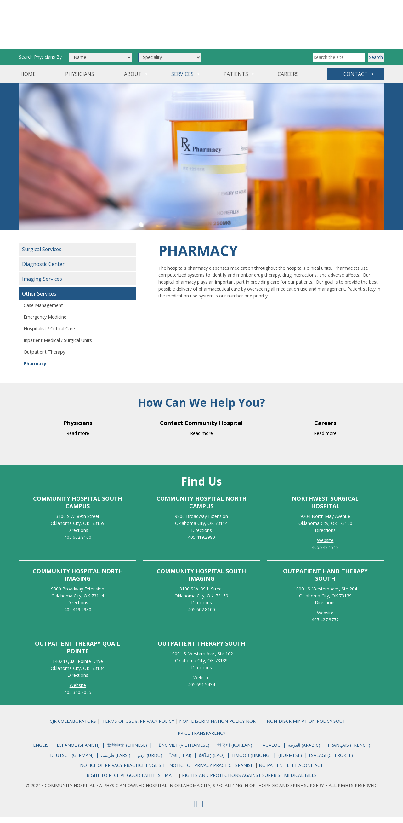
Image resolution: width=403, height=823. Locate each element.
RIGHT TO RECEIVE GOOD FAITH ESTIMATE (132, 782)
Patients (236, 80)
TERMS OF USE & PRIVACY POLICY (138, 727)
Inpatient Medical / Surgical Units (58, 346)
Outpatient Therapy (44, 358)
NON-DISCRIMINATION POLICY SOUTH (308, 727)
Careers (288, 80)
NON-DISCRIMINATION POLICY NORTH (221, 727)
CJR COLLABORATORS (73, 727)
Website (78, 691)
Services (182, 80)
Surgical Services (41, 255)
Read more (77, 439)
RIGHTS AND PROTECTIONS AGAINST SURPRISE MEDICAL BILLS (249, 782)
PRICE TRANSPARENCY (201, 739)
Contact (355, 80)
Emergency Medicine (45, 323)
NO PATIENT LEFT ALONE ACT (291, 771)
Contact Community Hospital (201, 429)
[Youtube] (379, 10)
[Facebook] (371, 10)
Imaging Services (42, 285)
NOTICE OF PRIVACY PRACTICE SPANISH (211, 771)
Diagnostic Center (43, 270)
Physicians (79, 80)
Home (28, 80)
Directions (77, 536)
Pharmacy (35, 370)
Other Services (39, 299)
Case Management (43, 311)
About (133, 80)
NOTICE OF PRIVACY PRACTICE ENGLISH (123, 771)
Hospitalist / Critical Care (49, 335)
